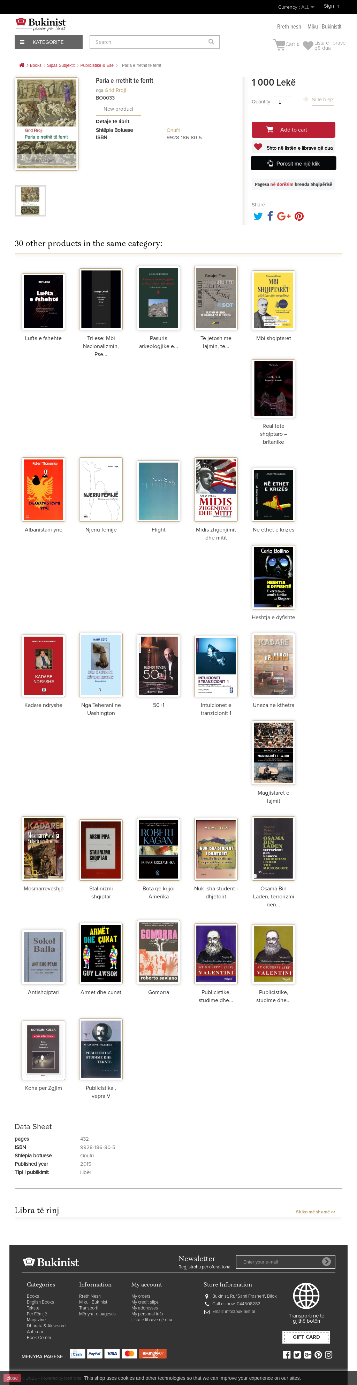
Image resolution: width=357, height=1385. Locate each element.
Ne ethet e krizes (273, 530)
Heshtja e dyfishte (273, 617)
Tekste (33, 1308)
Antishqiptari (43, 992)
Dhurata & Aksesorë (46, 1326)
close (12, 1378)
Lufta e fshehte (43, 338)
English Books (40, 1302)
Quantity (261, 101)
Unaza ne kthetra (273, 705)
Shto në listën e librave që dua (299, 148)
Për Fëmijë (37, 1314)
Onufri (173, 130)
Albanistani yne (43, 530)
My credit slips (145, 1302)
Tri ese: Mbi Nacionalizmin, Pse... (101, 346)
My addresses (144, 1308)
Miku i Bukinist (93, 1302)
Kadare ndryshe (43, 705)
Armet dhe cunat (101, 992)
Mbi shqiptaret (273, 338)
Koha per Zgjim (43, 1088)
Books (33, 1296)
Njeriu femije (101, 530)
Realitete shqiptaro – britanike (273, 434)
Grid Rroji (115, 90)
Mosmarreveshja (43, 888)
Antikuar (35, 1332)
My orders (140, 1296)
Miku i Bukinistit (324, 27)
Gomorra (158, 992)
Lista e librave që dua (151, 1320)
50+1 (158, 705)
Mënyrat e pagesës (97, 1314)
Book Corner (39, 1338)
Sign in (331, 6)
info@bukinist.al (240, 1311)
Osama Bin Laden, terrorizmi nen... (273, 896)
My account (146, 1285)
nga (100, 90)
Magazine (36, 1320)
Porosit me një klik (298, 163)
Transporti (88, 1308)
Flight (159, 530)
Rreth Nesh (90, 1296)
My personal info (147, 1314)
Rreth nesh (289, 27)
